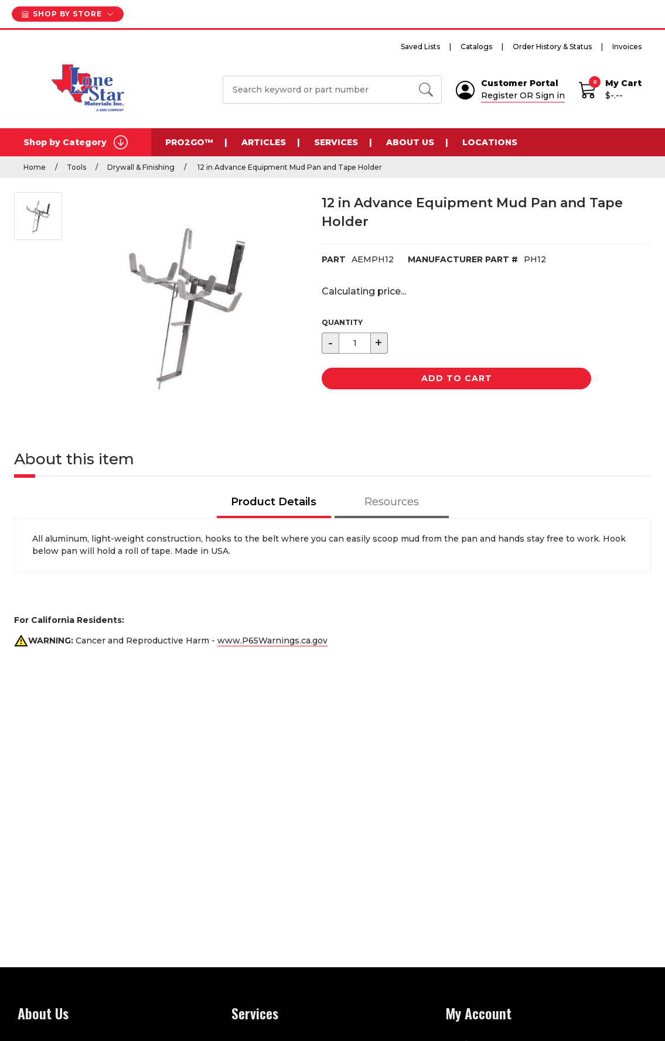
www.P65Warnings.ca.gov (272, 640)
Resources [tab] (391, 501)
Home (34, 167)
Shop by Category (75, 142)
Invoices (627, 46)
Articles (263, 142)
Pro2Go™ (189, 142)
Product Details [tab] (273, 501)
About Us (410, 142)
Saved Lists (420, 46)
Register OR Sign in (523, 95)
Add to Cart (456, 378)
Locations (489, 142)
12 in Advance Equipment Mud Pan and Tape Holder (289, 167)
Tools (76, 167)
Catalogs (476, 46)
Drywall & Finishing (141, 167)
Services (336, 142)
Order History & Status (552, 46)
